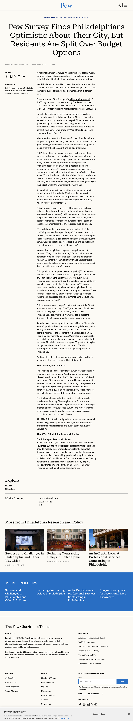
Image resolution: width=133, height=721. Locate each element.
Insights (9, 673)
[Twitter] (92, 704)
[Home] (27, 626)
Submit (122, 681)
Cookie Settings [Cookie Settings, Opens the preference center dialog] (99, 714)
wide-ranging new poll (79, 99)
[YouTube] (95, 704)
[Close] (129, 714)
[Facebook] (80, 704)
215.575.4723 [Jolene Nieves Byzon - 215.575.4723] (45, 501)
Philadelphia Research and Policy (54, 522)
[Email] (97, 681)
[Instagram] (84, 704)
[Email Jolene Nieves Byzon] (40, 504)
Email (80, 677)
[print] (23, 76)
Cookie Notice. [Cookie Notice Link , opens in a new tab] (63, 718)
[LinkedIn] (88, 704)
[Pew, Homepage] (66, 5)
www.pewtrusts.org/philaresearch (53, 442)
